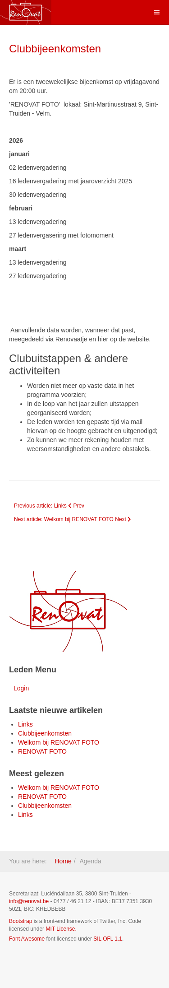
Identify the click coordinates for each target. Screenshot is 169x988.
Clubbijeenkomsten (55, 48)
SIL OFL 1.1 (107, 939)
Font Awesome (27, 939)
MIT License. (61, 929)
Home (63, 861)
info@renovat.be (29, 901)
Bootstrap (20, 921)
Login (21, 688)
